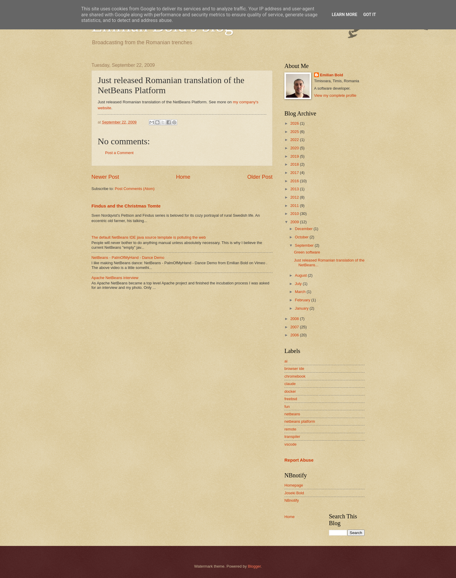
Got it (369, 14)
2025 (295, 131)
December (304, 229)
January (302, 308)
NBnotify (291, 500)
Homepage (293, 485)
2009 (295, 222)
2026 (295, 123)
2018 (295, 164)
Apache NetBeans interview (114, 277)
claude (290, 383)
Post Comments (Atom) (135, 188)
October (302, 237)
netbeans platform (299, 421)
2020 (295, 148)
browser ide (294, 368)
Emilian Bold (331, 75)
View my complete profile (335, 95)
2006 (295, 335)
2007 (295, 327)
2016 (295, 181)
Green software (307, 252)
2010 (295, 213)
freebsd (290, 399)
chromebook (294, 376)
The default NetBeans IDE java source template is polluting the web (148, 237)
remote (290, 429)
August (301, 275)
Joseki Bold (294, 493)
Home (183, 177)
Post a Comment (119, 153)
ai (285, 361)
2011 (295, 205)
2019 (295, 156)
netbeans (292, 414)
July (299, 283)
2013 (295, 189)
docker (290, 391)
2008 (295, 318)
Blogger (254, 566)
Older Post (260, 177)
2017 (295, 172)
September (305, 245)
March (300, 291)
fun (287, 406)
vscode (290, 444)
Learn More (344, 14)
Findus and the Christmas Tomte (126, 205)
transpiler (292, 436)
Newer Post (105, 177)
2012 (295, 197)
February (303, 300)
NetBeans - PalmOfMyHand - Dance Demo (127, 257)
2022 (295, 139)
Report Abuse (299, 460)
